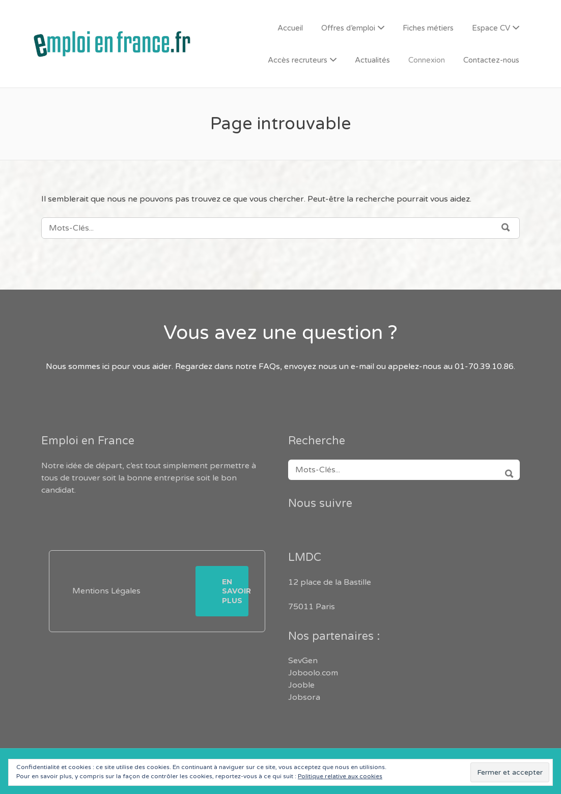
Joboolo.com (313, 673)
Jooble (301, 685)
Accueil (290, 28)
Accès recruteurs (297, 60)
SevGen (303, 661)
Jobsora (304, 697)
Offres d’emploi (348, 28)
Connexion (426, 60)
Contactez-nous (491, 60)
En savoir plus (235, 591)
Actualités (372, 60)
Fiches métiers (428, 28)
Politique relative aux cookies (340, 776)
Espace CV (491, 28)
